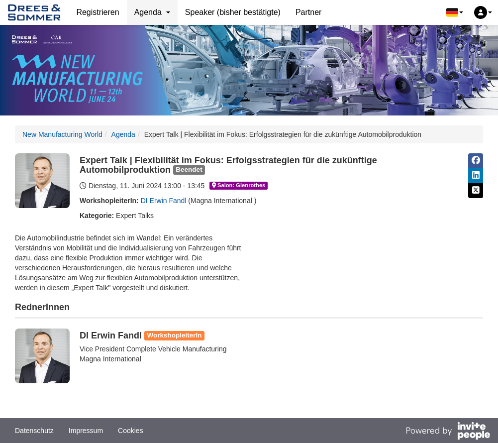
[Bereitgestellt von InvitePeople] (447, 432)
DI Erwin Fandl (164, 201)
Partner (308, 12)
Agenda (123, 134)
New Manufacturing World (62, 134)
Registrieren (97, 12)
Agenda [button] (152, 12)
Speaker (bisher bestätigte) (233, 12)
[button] (454, 12)
